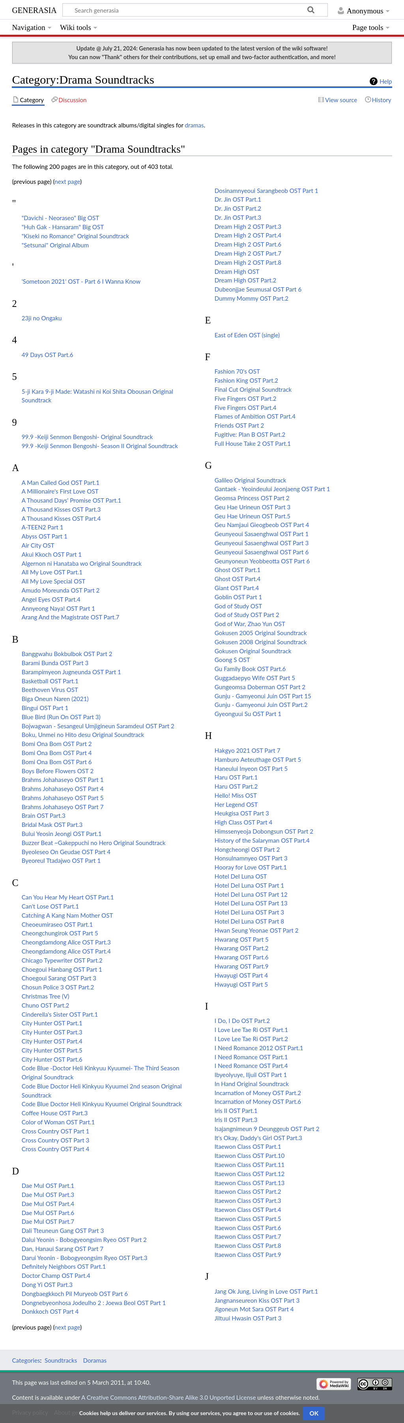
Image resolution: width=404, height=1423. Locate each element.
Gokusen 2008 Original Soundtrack (261, 641)
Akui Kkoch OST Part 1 (52, 554)
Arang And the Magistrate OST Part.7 (71, 617)
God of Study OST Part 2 (247, 614)
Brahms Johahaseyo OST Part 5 (63, 797)
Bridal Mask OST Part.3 (52, 824)
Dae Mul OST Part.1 (48, 1185)
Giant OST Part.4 (237, 587)
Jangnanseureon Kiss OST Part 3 (257, 1300)
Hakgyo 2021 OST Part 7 (248, 750)
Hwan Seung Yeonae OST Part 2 (257, 930)
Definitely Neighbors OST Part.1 (64, 1266)
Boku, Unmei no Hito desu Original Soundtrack (83, 734)
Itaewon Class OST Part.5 (248, 1218)
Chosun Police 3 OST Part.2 (58, 987)
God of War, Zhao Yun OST (250, 623)
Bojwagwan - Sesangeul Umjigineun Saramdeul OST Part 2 (98, 725)
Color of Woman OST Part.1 (58, 1122)
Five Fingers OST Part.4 (246, 407)
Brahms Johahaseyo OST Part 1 (63, 779)
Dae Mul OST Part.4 (48, 1203)
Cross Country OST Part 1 (56, 1131)
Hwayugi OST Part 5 (241, 984)
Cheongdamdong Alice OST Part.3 (66, 942)
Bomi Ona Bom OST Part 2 (57, 743)
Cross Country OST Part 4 (56, 1148)
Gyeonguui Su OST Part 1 (248, 713)
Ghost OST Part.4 (238, 578)
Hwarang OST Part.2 (242, 948)
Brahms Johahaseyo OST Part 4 (63, 788)
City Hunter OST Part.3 (52, 1032)
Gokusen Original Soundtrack (253, 650)
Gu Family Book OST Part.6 (250, 668)
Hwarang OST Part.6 (242, 957)
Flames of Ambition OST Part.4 (255, 416)
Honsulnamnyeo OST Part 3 (251, 858)
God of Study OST (238, 606)
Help (386, 81)
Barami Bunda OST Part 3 (55, 662)
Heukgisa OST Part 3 (242, 813)
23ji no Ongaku (42, 318)
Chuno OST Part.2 (45, 1005)
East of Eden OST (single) (247, 334)
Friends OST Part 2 (239, 425)
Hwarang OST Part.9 (242, 966)
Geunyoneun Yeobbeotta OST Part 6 (262, 561)
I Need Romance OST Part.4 (251, 1065)
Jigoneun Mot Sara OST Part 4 (254, 1309)
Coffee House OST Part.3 (55, 1112)
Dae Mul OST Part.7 (48, 1221)
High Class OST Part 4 (244, 822)
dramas (194, 125)
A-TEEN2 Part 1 (43, 527)
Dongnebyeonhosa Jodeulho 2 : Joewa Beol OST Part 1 (94, 1302)
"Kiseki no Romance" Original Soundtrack (75, 235)
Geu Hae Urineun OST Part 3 (253, 506)
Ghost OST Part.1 (238, 569)
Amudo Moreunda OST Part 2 (61, 590)
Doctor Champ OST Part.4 (56, 1275)
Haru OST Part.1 (236, 777)
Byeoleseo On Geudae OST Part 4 (66, 851)
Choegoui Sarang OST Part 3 (59, 978)
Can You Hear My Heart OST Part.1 (68, 897)
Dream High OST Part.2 (246, 280)
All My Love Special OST (54, 581)
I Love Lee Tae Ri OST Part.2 (251, 1038)
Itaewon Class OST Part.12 (249, 1173)
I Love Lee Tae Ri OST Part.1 (251, 1029)
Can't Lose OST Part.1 (50, 906)
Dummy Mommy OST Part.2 (251, 298)
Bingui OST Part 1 (45, 707)
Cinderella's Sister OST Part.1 (60, 1014)
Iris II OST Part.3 (236, 1119)
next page (67, 181)
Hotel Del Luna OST (241, 876)
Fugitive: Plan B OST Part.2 (250, 434)
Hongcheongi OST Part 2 (247, 849)
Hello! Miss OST (236, 795)
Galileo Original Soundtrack (250, 480)
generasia (34, 9)
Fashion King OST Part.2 (246, 380)
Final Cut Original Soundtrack (253, 389)
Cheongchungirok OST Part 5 (60, 933)
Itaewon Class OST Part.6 (248, 1227)
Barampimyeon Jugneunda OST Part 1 (71, 671)
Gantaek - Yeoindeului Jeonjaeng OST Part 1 (272, 488)
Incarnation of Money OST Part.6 (258, 1101)
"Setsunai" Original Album (55, 245)
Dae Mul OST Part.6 (48, 1212)
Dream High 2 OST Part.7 (248, 253)
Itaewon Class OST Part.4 (248, 1209)
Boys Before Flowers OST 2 (58, 770)
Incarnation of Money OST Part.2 (258, 1092)
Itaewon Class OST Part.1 (248, 1146)
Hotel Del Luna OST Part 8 (249, 921)
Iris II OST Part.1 (236, 1110)
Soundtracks (61, 1360)
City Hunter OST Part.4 (52, 1041)
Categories (26, 1360)
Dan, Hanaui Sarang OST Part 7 (62, 1248)
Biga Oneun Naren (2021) (55, 698)
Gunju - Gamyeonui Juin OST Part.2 (261, 704)
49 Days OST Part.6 (47, 354)
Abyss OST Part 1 (44, 536)
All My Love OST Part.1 (52, 572)
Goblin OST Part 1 (238, 596)
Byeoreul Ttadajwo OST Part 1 (61, 860)
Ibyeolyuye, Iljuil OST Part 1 (251, 1074)
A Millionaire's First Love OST (60, 491)
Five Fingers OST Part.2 (246, 398)
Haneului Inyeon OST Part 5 (251, 768)
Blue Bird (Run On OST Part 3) (61, 716)
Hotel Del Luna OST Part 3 (249, 912)
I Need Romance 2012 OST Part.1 (259, 1047)
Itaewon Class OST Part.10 (249, 1155)
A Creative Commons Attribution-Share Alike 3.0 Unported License (168, 1397)
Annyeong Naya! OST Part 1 (58, 608)
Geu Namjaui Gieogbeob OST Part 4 (262, 524)
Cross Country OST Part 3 (56, 1140)
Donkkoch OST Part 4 (50, 1311)
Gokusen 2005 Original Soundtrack (261, 632)
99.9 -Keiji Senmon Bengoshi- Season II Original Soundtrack (100, 445)
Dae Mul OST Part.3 (48, 1194)
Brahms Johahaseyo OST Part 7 (63, 806)
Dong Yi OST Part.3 (47, 1284)
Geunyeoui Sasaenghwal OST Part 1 (262, 533)
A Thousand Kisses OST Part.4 (61, 518)
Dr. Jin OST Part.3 (238, 217)
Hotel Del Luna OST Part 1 (249, 885)
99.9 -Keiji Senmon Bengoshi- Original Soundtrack (87, 436)
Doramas (95, 1360)
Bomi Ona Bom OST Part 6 (57, 761)
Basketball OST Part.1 (50, 680)
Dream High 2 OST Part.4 (248, 235)
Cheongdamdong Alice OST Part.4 (66, 951)
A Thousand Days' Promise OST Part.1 (72, 500)
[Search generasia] (195, 10)
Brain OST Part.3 (43, 815)
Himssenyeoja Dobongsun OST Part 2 (264, 831)
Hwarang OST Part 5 (242, 939)
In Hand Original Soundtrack (252, 1083)
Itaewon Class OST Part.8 (248, 1245)
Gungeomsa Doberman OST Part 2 (260, 686)
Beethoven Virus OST (50, 689)
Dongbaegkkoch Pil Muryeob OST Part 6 (75, 1293)
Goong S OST (232, 659)
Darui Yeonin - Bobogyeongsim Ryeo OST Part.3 (85, 1257)
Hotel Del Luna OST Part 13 (251, 903)
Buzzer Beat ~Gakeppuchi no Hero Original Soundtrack (94, 842)
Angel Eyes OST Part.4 (51, 599)
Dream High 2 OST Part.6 (248, 244)
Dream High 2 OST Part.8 (248, 262)
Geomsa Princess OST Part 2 (252, 497)
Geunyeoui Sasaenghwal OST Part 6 (262, 551)
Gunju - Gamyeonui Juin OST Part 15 (263, 695)
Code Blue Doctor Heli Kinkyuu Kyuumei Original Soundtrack (102, 1103)
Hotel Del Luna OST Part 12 (251, 894)
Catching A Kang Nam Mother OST (67, 915)
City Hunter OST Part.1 (52, 1023)
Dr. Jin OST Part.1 (238, 199)
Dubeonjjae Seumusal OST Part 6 (258, 289)
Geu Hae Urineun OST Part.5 (252, 516)
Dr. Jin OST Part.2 (238, 208)
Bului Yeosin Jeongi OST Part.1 (62, 833)
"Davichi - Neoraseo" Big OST (60, 217)
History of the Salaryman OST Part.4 (262, 840)
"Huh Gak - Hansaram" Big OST (63, 226)
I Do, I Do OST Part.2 (242, 1020)
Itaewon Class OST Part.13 (249, 1182)
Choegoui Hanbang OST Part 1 (62, 969)
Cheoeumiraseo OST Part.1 (57, 924)
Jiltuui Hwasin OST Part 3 (248, 1318)
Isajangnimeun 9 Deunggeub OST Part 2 (267, 1128)
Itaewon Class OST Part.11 (249, 1164)
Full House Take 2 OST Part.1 (253, 443)
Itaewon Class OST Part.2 (248, 1191)
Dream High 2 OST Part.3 (248, 226)
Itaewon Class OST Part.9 (248, 1254)
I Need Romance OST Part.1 (251, 1056)
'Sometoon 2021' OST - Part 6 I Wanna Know (81, 281)
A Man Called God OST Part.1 (60, 482)
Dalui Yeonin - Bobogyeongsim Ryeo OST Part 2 (84, 1239)
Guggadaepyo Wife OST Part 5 (255, 677)
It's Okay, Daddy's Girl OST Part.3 (258, 1137)
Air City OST (38, 545)
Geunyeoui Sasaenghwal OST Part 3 (262, 542)
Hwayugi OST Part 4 (241, 975)
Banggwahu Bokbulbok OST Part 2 (67, 653)
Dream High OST (237, 271)
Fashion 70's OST (237, 371)
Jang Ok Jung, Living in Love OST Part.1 (266, 1291)
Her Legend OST (236, 804)
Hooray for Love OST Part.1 (251, 867)
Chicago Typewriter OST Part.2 (62, 960)
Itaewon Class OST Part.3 (248, 1200)
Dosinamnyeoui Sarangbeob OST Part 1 (266, 190)
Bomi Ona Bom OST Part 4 (57, 752)
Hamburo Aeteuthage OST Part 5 (258, 759)
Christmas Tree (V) (45, 996)
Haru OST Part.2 (236, 786)
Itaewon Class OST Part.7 (248, 1236)
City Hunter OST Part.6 (52, 1059)
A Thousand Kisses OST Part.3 (61, 509)
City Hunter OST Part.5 (52, 1050)
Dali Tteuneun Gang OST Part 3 (63, 1230)
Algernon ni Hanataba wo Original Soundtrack (82, 563)
